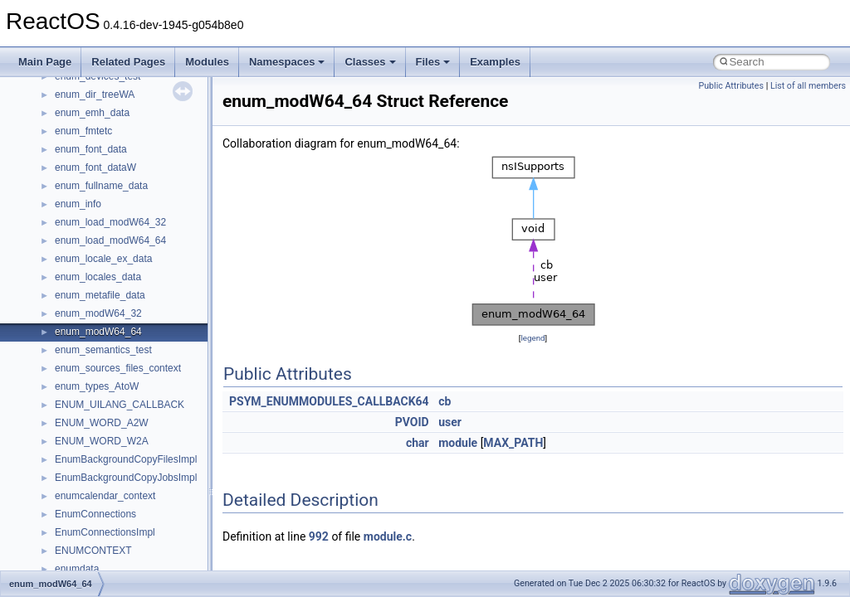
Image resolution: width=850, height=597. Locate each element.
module (457, 442)
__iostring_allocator (98, 459)
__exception (82, 149)
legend (532, 337)
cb (444, 401)
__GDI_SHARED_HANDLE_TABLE (134, 295)
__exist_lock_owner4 (101, 167)
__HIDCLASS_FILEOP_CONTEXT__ (138, 441)
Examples (495, 62)
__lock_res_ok (87, 569)
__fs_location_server (101, 259)
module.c (388, 536)
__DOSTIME (83, 131)
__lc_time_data (88, 514)
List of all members (808, 85)
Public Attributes (731, 85)
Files (433, 62)
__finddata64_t (87, 222)
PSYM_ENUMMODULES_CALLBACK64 (329, 401)
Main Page (44, 62)
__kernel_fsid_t (88, 496)
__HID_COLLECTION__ (109, 423)
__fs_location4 (87, 240)
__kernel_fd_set (90, 477)
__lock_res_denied (97, 550)
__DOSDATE (84, 113)
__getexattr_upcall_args (108, 368)
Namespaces (287, 62)
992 (319, 536)
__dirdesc (76, 94)
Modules (207, 62)
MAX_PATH (513, 442)
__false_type (83, 186)
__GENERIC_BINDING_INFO (121, 313)
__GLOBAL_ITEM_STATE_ (116, 404)
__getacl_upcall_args (102, 331)
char (417, 442)
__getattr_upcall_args (102, 350)
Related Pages (128, 62)
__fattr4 (72, 204)
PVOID (412, 422)
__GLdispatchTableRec (106, 386)
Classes (369, 62)
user (450, 422)
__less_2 (75, 532)
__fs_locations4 (89, 277)
